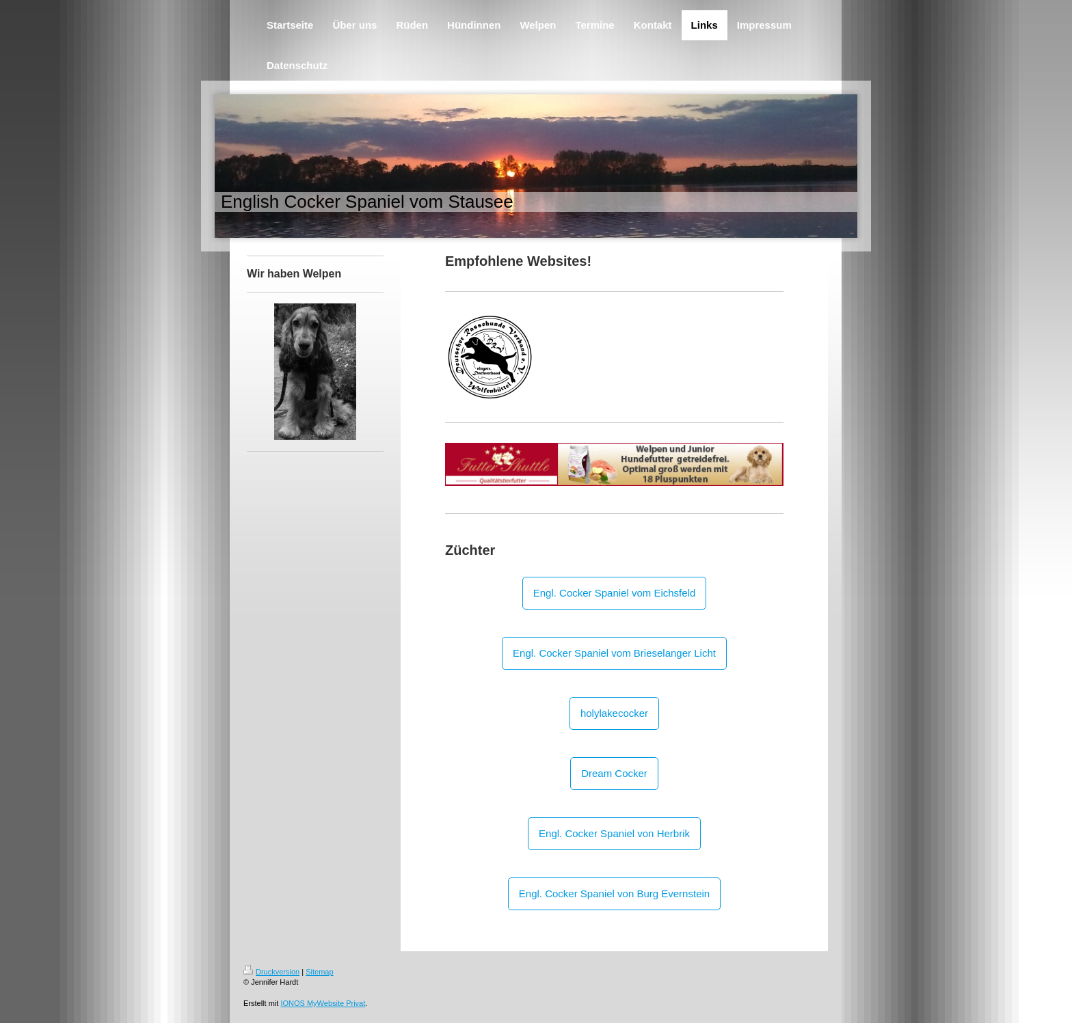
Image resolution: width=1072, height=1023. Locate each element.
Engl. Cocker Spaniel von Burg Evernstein (614, 893)
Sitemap (319, 972)
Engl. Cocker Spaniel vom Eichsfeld (614, 593)
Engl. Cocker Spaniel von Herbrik (614, 833)
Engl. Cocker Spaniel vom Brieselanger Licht (614, 653)
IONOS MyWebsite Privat (322, 1003)
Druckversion (271, 972)
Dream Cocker (614, 773)
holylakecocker (614, 713)
